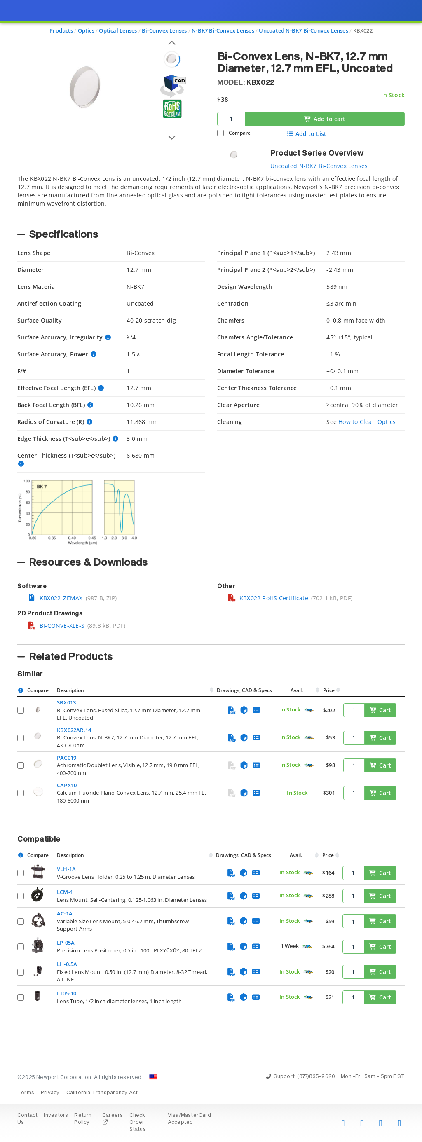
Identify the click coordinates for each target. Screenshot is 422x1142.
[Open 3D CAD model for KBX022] (171, 86)
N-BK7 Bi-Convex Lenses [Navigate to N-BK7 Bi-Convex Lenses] (223, 30)
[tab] (211, 196)
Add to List (307, 134)
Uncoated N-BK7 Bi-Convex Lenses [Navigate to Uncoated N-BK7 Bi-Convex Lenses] (303, 30)
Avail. (297, 690)
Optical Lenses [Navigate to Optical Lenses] (118, 30)
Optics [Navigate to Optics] (86, 30)
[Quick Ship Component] (308, 710)
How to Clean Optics (367, 422)
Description (70, 690)
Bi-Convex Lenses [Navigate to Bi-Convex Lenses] (164, 30)
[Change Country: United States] (153, 1077)
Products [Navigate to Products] (61, 30)
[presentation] (211, 571)
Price (329, 690)
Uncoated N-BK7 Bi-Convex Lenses (319, 166)
